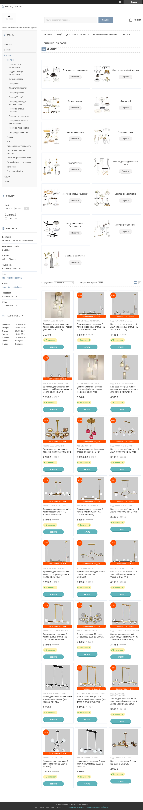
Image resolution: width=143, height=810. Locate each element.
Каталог (7, 55)
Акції (59, 35)
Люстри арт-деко (16, 92)
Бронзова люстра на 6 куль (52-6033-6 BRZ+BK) (123, 762)
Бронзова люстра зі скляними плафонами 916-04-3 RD (90, 450)
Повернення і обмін (105, 35)
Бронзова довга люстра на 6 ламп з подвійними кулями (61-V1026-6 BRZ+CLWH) (57, 389)
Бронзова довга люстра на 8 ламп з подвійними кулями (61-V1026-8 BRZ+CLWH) (91, 327)
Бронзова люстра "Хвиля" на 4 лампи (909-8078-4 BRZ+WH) (124, 510)
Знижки (7, 50)
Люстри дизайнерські (18, 132)
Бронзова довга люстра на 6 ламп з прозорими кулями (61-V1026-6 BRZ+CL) (57, 574)
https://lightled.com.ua (12, 278)
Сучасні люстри (16, 79)
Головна (47, 35)
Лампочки (11, 167)
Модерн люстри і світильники (125, 70)
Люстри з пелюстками (19, 116)
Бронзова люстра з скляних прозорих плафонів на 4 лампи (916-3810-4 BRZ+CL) (57, 327)
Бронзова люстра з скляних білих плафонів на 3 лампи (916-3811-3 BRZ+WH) (89, 389)
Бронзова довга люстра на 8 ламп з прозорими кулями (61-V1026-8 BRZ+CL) (124, 327)
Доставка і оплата (77, 35)
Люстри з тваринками (19, 128)
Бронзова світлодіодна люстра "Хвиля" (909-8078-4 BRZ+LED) (91, 574)
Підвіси (10, 137)
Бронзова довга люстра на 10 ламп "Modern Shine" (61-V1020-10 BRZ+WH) (57, 512)
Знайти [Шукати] (105, 20)
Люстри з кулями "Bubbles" (75, 194)
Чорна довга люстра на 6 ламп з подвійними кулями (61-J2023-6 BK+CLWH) (57, 699)
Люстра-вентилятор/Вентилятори (75, 225)
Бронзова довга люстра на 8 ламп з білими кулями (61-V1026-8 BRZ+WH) (123, 574)
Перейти (75, 77)
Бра (8, 141)
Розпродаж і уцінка (15, 171)
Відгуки (7, 176)
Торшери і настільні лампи (19, 146)
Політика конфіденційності (97, 807)
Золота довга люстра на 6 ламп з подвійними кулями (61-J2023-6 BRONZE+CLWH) (91, 699)
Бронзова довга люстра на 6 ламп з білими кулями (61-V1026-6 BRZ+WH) (90, 512)
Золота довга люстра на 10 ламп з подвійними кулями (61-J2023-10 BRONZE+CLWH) (124, 701)
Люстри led (14, 83)
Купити (53, 347)
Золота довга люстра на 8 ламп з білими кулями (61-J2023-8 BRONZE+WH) (55, 637)
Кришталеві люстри (18, 88)
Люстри (10, 60)
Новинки (8, 44)
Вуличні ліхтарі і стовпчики (19, 162)
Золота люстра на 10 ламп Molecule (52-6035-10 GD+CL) (90, 635)
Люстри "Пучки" (16, 97)
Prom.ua (85, 805)
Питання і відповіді (55, 43)
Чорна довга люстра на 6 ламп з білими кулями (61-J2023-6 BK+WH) (91, 764)
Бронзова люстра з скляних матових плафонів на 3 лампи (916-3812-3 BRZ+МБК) (124, 389)
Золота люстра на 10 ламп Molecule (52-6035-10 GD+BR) (57, 450)
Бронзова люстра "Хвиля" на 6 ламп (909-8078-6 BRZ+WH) (124, 450)
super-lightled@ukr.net (12, 287)
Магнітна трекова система (19, 158)
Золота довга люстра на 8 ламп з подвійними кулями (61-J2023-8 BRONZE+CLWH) (124, 637)
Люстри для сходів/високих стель (125, 163)
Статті (6, 181)
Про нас (127, 35)
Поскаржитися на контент (75, 807)
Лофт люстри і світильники (75, 70)
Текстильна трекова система (16, 151)
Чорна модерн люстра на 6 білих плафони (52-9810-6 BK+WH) (55, 764)
